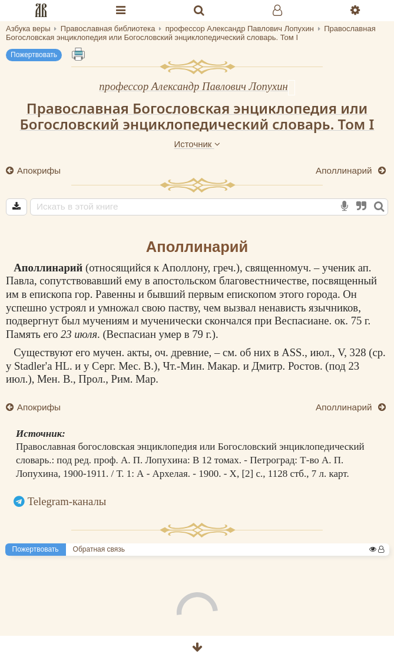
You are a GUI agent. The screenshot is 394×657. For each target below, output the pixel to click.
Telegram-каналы (67, 501)
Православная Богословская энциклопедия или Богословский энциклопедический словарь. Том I (197, 116)
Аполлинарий (345, 170)
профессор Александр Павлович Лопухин (193, 86)
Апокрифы (38, 170)
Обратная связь (99, 549)
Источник (197, 144)
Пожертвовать (34, 55)
